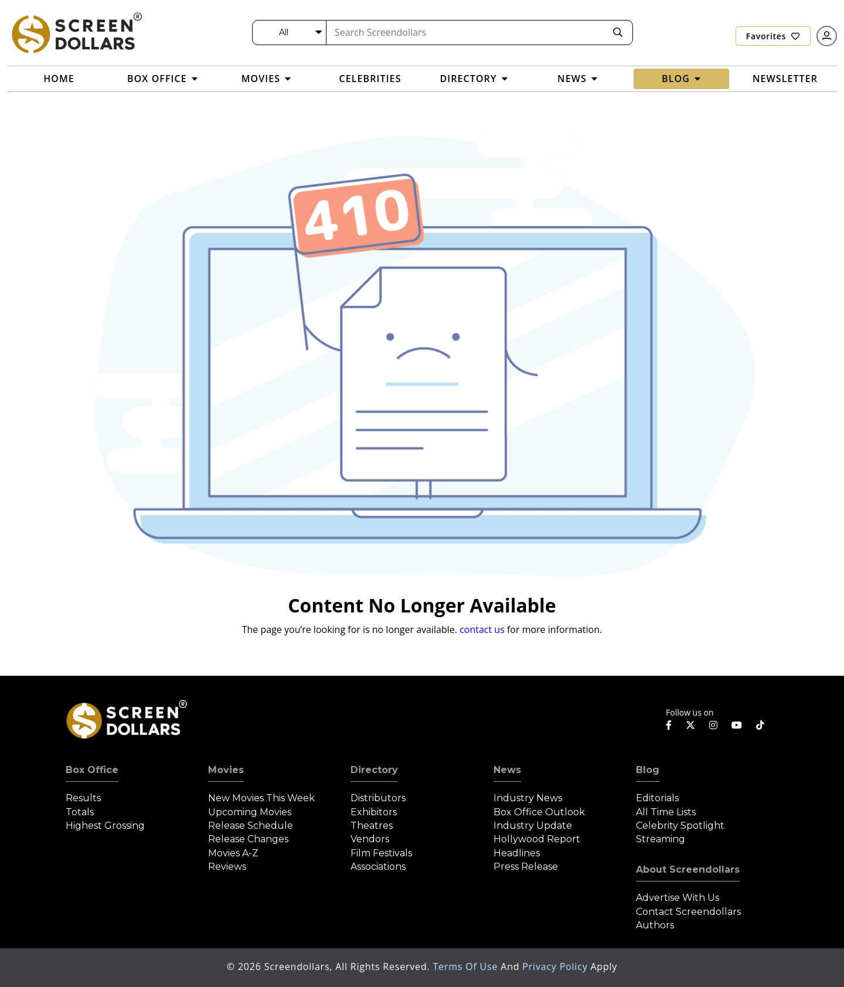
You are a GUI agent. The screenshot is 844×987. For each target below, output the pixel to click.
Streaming (660, 839)
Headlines (517, 853)
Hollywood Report (537, 839)
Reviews (227, 866)
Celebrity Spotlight (680, 825)
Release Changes (248, 839)
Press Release (526, 866)
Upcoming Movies (249, 812)
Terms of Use (467, 966)
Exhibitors (373, 812)
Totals (80, 812)
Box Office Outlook (539, 812)
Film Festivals (381, 853)
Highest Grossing (105, 825)
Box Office (92, 769)
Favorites (773, 36)
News (507, 769)
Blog (647, 769)
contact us (482, 629)
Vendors (369, 839)
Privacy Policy (556, 966)
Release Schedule (250, 825)
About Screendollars (688, 869)
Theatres (371, 825)
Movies (226, 769)
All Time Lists (666, 812)
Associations (378, 866)
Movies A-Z (233, 853)
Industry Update (533, 825)
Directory (374, 769)
